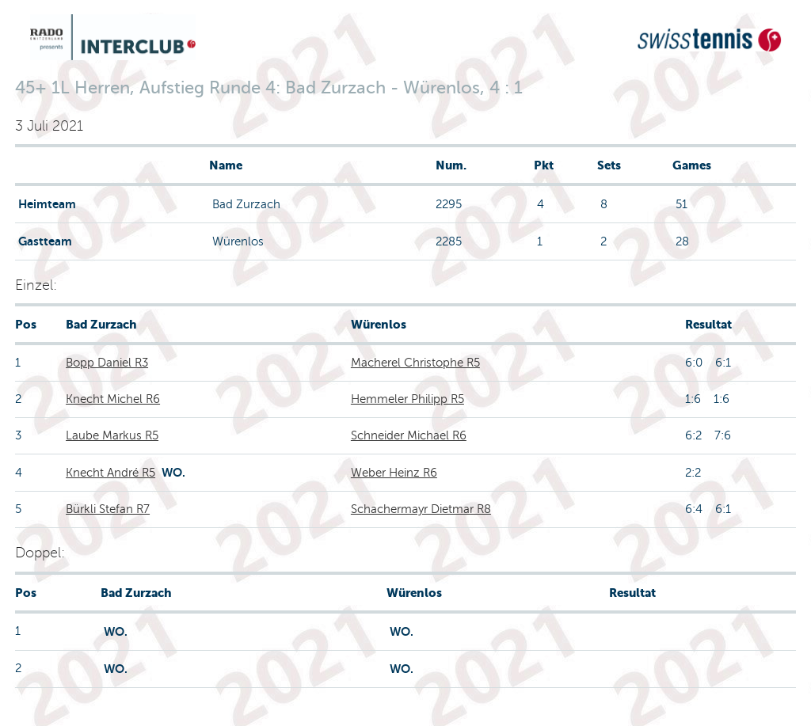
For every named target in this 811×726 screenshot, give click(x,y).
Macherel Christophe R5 (415, 362)
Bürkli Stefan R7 (108, 509)
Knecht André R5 (110, 472)
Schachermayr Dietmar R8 (421, 509)
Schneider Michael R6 (408, 435)
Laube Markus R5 (112, 435)
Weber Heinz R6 (394, 472)
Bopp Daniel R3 (107, 362)
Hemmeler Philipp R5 (407, 399)
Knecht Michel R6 (113, 399)
